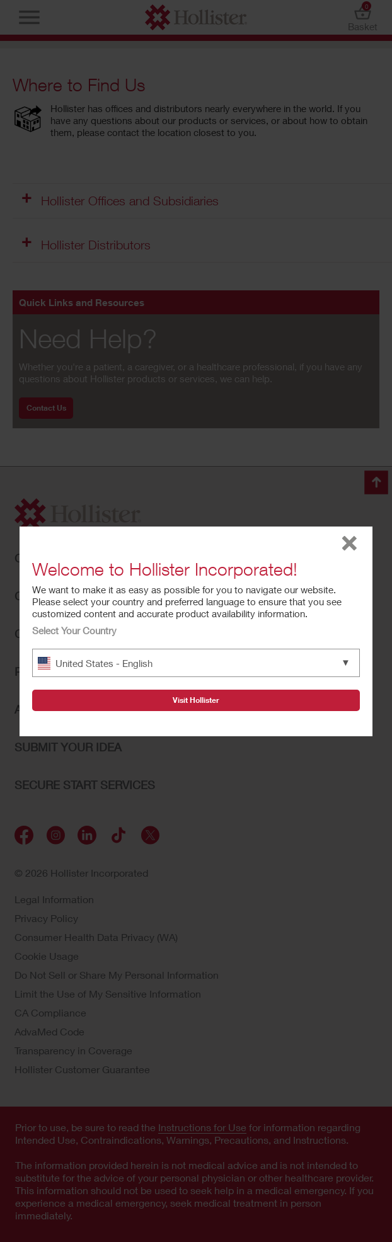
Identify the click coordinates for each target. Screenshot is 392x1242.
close (349, 543)
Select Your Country (74, 630)
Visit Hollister (196, 700)
